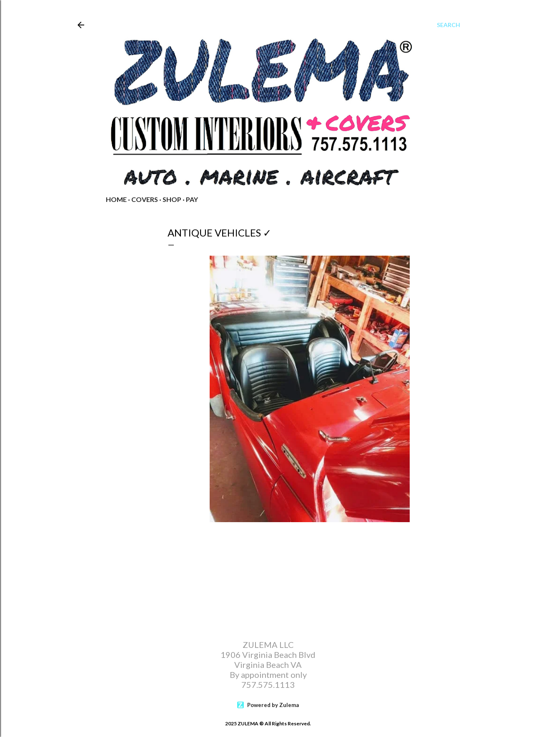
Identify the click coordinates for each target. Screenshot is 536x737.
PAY (192, 199)
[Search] (448, 25)
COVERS (144, 199)
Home (116, 199)
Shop (172, 199)
